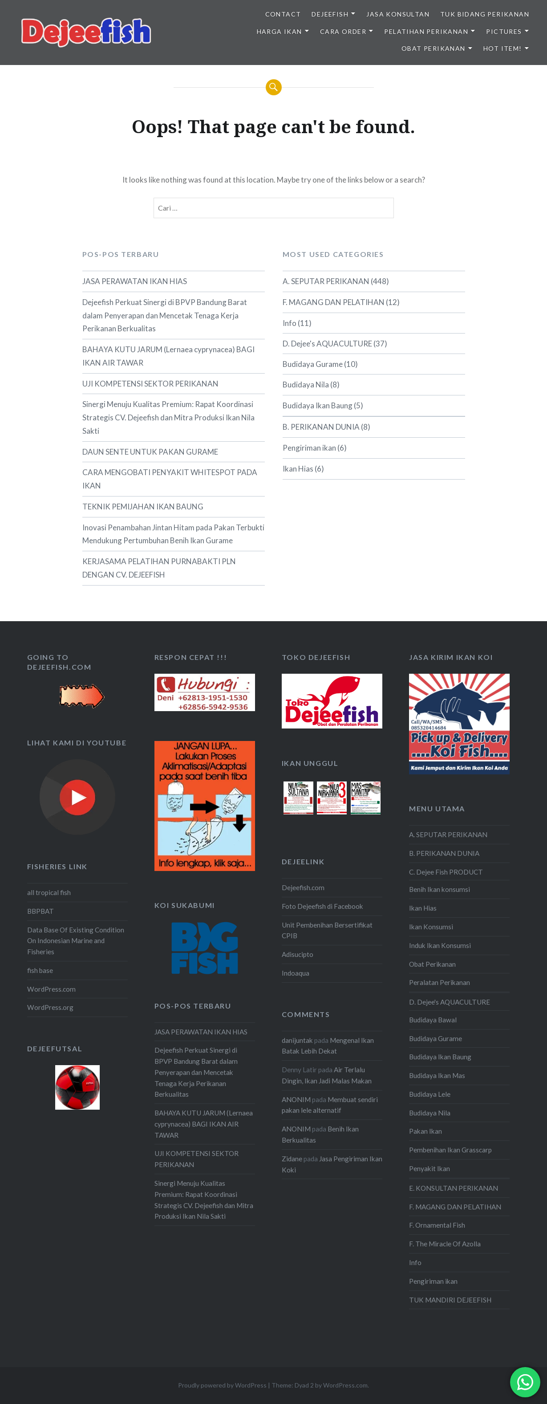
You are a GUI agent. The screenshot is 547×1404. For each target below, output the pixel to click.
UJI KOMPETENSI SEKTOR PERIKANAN (150, 383)
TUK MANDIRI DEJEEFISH (450, 1300)
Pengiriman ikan (309, 447)
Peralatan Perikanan (439, 982)
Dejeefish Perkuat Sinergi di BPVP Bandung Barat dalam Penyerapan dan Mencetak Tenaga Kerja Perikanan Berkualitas (164, 315)
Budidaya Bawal (433, 1020)
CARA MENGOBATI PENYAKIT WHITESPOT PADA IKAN (169, 479)
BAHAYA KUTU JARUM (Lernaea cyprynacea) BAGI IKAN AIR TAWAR (168, 356)
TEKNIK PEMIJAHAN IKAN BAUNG (142, 506)
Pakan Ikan (425, 1131)
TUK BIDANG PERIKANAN (484, 14)
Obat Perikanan (432, 964)
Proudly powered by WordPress (222, 1385)
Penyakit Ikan (429, 1168)
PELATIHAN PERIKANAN (426, 31)
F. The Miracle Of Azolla (445, 1244)
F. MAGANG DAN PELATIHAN (334, 302)
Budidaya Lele (429, 1094)
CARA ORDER (343, 31)
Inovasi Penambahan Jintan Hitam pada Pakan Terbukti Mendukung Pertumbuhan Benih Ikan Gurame (173, 534)
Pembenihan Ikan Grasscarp (450, 1150)
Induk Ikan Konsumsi (440, 945)
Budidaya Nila (306, 384)
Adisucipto (297, 954)
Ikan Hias (298, 468)
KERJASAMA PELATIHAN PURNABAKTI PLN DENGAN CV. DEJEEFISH (159, 568)
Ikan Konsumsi (431, 927)
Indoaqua (295, 973)
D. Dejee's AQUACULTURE (327, 343)
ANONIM (296, 1099)
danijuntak (297, 1040)
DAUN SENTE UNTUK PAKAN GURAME (150, 451)
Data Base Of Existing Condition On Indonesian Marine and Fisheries (75, 941)
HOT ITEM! (502, 48)
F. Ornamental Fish (437, 1225)
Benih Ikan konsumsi (439, 889)
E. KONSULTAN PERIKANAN (453, 1188)
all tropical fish (49, 892)
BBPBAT (40, 911)
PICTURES (504, 31)
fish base (40, 970)
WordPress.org (50, 1007)
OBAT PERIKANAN (433, 48)
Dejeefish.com (303, 887)
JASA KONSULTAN (397, 14)
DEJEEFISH (330, 14)
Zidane (292, 1159)
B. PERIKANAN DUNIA (321, 426)
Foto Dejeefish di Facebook (322, 906)
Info (289, 323)
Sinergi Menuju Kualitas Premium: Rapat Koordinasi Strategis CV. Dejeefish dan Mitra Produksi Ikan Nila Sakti (168, 417)
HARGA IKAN (279, 31)
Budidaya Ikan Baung (318, 405)
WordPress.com (51, 989)
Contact (283, 14)
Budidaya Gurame (313, 364)
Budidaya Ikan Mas (437, 1075)
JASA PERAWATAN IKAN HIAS (134, 281)
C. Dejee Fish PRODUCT (446, 872)
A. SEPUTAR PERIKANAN (326, 281)
